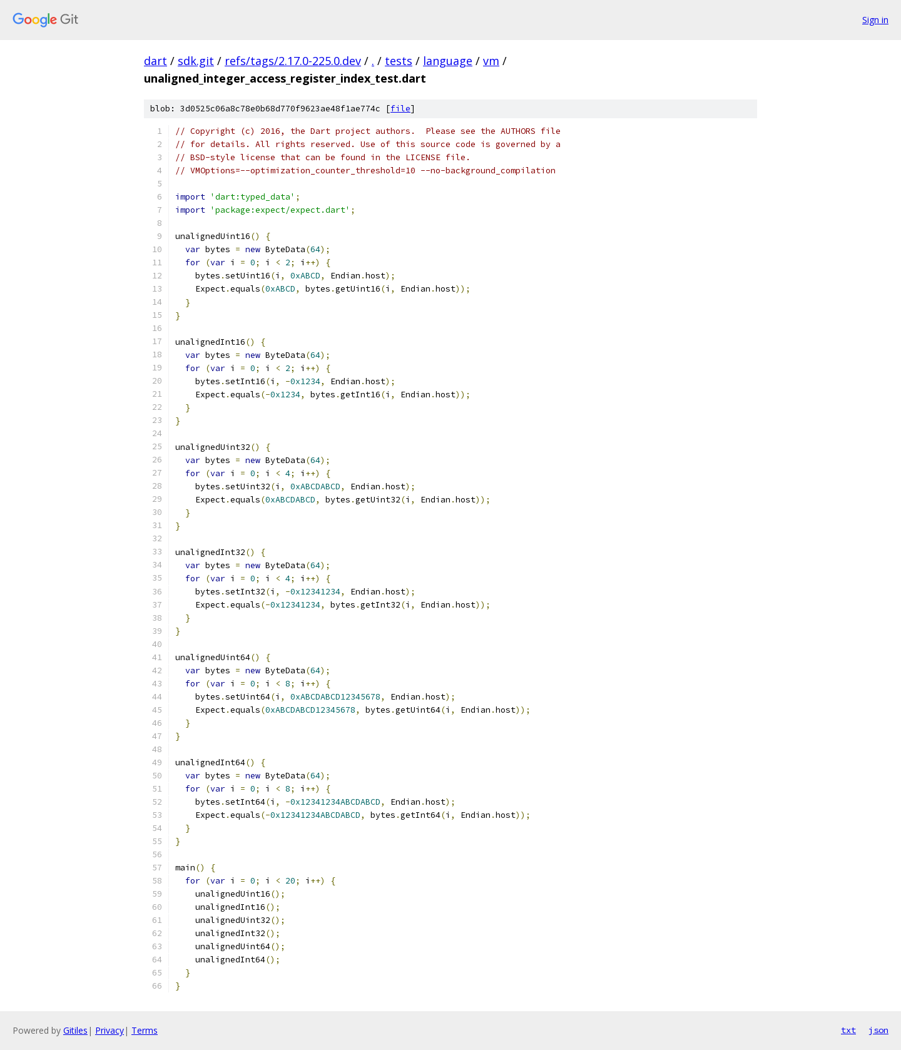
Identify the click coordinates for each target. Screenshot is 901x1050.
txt (848, 1030)
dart (155, 60)
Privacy (109, 1030)
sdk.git (196, 60)
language (447, 60)
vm (491, 60)
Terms (144, 1030)
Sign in (875, 20)
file (400, 108)
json (878, 1030)
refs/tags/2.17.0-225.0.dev (293, 60)
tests (398, 60)
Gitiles (75, 1030)
